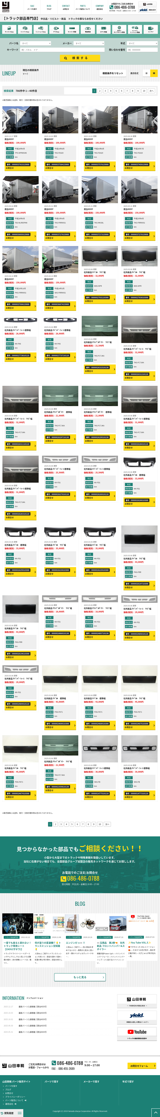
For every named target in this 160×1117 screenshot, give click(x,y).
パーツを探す (11, 1085)
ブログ (8, 1089)
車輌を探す (147, 10)
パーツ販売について (15, 1100)
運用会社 (10, 1103)
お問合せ (9, 1093)
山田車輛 (147, 4)
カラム (154, 73)
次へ (152, 90)
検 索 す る (80, 58)
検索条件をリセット (113, 73)
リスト (146, 73)
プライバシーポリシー (15, 1096)
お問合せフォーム (139, 1066)
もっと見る (80, 977)
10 (144, 90)
